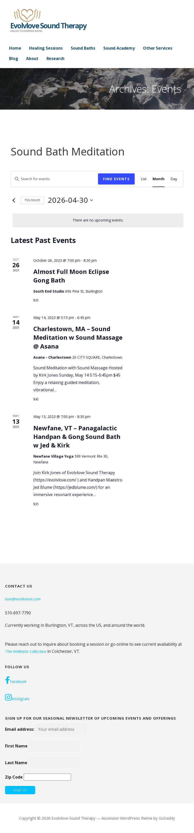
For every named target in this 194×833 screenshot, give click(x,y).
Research (55, 58)
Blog (13, 58)
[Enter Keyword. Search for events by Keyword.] (54, 179)
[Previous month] (14, 200)
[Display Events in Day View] (174, 179)
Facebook (16, 680)
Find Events (116, 178)
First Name (16, 746)
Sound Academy (119, 48)
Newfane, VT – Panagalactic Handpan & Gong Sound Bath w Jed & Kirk (76, 436)
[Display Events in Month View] (158, 179)
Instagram (17, 697)
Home (15, 48)
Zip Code (14, 777)
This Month (32, 200)
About (32, 58)
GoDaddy (167, 818)
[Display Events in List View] (144, 179)
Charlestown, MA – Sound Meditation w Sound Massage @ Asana (78, 337)
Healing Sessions (45, 48)
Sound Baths (83, 48)
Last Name (16, 762)
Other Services (157, 48)
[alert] (98, 220)
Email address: (45, 729)
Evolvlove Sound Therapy (48, 25)
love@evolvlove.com (23, 598)
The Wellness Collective (25, 651)
